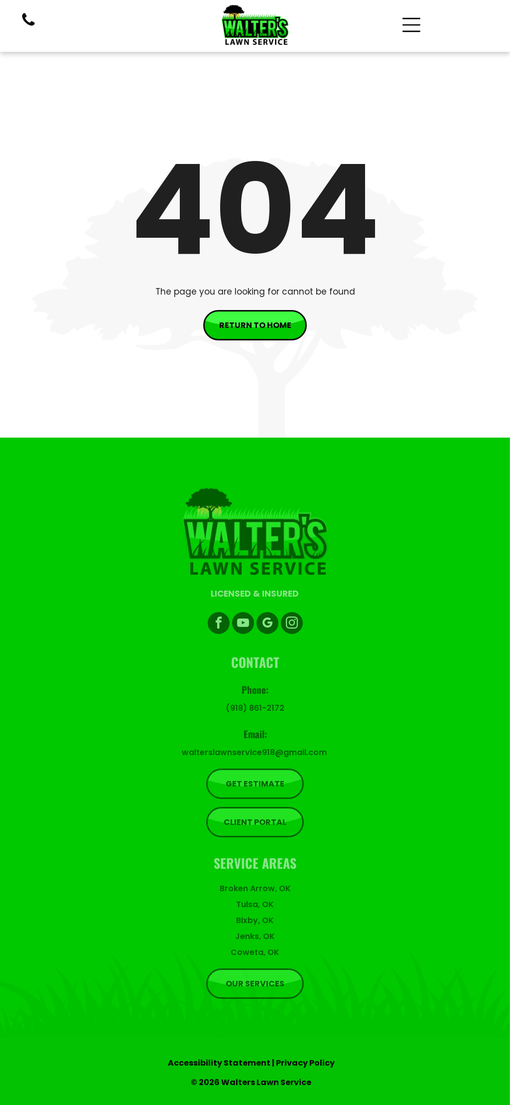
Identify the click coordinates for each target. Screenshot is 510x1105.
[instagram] (292, 624)
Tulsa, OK (255, 904)
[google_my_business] (267, 624)
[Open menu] (411, 25)
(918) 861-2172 (255, 708)
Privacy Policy (305, 1063)
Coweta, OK (255, 952)
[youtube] (243, 624)
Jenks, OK (255, 936)
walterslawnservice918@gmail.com (254, 752)
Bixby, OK (255, 920)
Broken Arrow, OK (255, 888)
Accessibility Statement (219, 1063)
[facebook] (219, 624)
